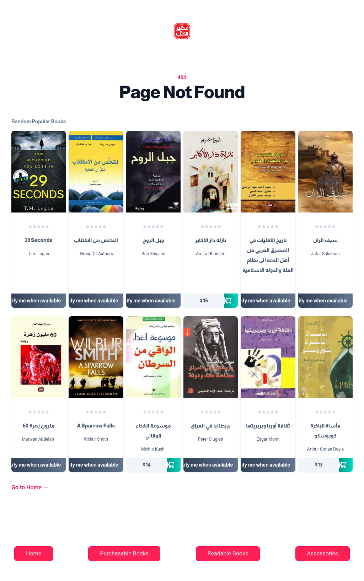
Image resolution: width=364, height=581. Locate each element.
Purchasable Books (124, 553)
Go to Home (30, 487)
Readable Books (228, 553)
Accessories (322, 553)
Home (33, 553)
